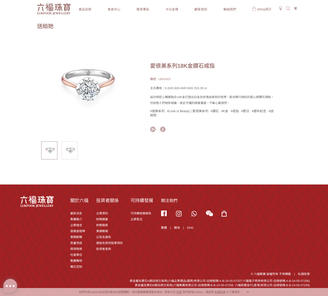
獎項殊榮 (76, 249)
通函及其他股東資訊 (109, 243)
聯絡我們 (229, 9)
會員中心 (114, 9)
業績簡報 (102, 231)
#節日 (245, 111)
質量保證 (76, 243)
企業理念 (76, 225)
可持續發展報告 (141, 213)
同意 (179, 292)
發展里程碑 (77, 231)
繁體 (164, 227)
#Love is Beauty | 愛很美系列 (187, 111)
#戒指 (235, 111)
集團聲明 (76, 260)
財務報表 (102, 225)
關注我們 (169, 200)
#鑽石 (215, 111)
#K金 (224, 111)
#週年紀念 (259, 111)
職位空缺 (76, 266)
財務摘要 (102, 219)
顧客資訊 (201, 9)
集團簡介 (76, 219)
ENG (190, 227)
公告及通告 (103, 237)
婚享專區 (142, 9)
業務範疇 (76, 237)
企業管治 (136, 219)
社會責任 (76, 255)
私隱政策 (304, 274)
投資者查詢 (103, 249)
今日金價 (171, 9)
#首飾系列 (157, 111)
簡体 (177, 227)
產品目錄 (85, 9)
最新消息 (76, 213)
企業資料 (102, 213)
